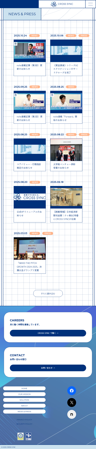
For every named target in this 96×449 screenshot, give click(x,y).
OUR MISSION (24, 394)
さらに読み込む (48, 293)
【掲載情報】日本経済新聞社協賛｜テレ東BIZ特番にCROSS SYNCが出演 (65, 215)
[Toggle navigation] (90, 4)
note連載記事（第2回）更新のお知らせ (29, 118)
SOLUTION (24, 400)
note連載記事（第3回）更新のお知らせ (29, 67)
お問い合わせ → (48, 367)
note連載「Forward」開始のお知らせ (65, 118)
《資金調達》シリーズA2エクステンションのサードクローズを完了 (65, 69)
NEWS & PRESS (24, 411)
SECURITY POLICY (24, 424)
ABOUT (24, 406)
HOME (24, 388)
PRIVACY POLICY (24, 419)
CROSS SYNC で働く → (48, 333)
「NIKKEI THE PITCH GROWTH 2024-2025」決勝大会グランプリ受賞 (29, 266)
